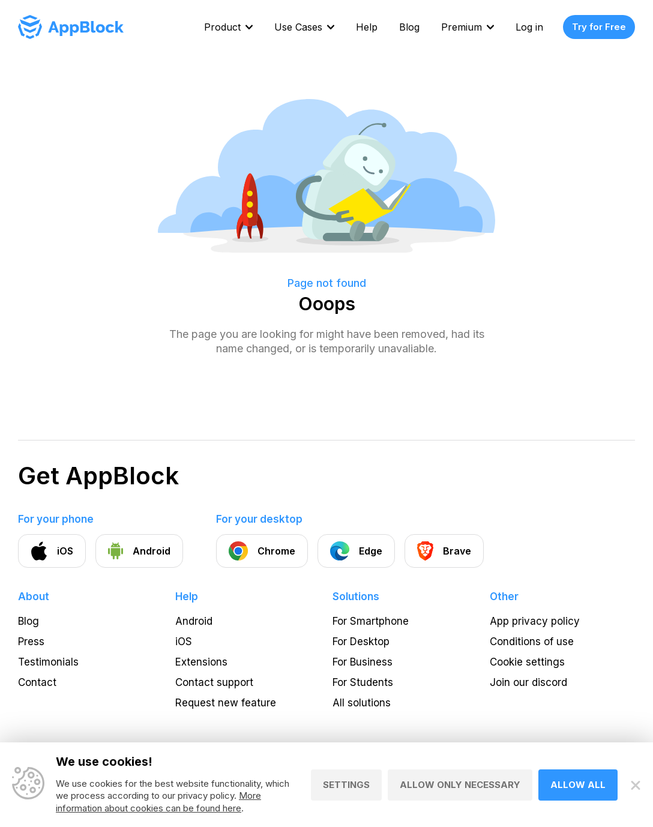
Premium (461, 27)
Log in (529, 27)
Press (31, 642)
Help (367, 27)
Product (222, 27)
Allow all (578, 785)
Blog (409, 27)
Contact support (214, 682)
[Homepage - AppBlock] (71, 27)
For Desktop (361, 642)
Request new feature (225, 703)
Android (193, 621)
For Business (363, 662)
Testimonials (48, 662)
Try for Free (599, 26)
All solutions (362, 703)
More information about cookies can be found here (158, 802)
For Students (363, 682)
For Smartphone (371, 621)
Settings (346, 785)
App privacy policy (535, 621)
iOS (183, 642)
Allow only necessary (460, 785)
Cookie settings (527, 662)
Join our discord (528, 682)
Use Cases (298, 27)
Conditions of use (532, 642)
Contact (37, 682)
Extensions (201, 662)
